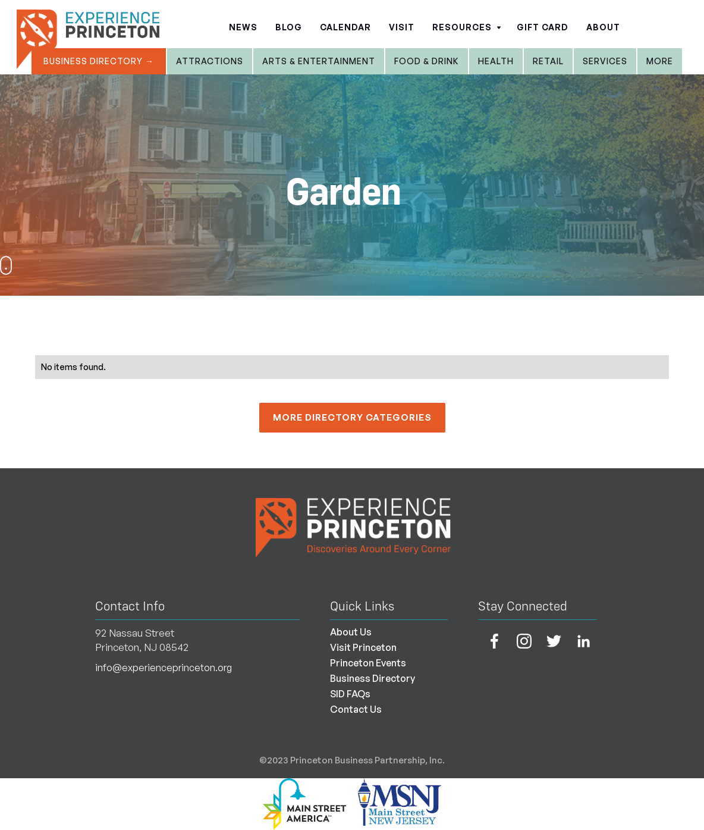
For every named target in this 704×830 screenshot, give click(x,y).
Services (605, 61)
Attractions (209, 61)
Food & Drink (426, 61)
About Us (351, 632)
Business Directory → (98, 61)
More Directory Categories (352, 417)
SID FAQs (350, 694)
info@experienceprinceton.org (163, 668)
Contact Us (356, 709)
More (659, 61)
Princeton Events (368, 663)
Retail (548, 61)
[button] (465, 24)
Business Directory (372, 678)
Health (496, 61)
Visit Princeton (363, 647)
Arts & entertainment (318, 61)
